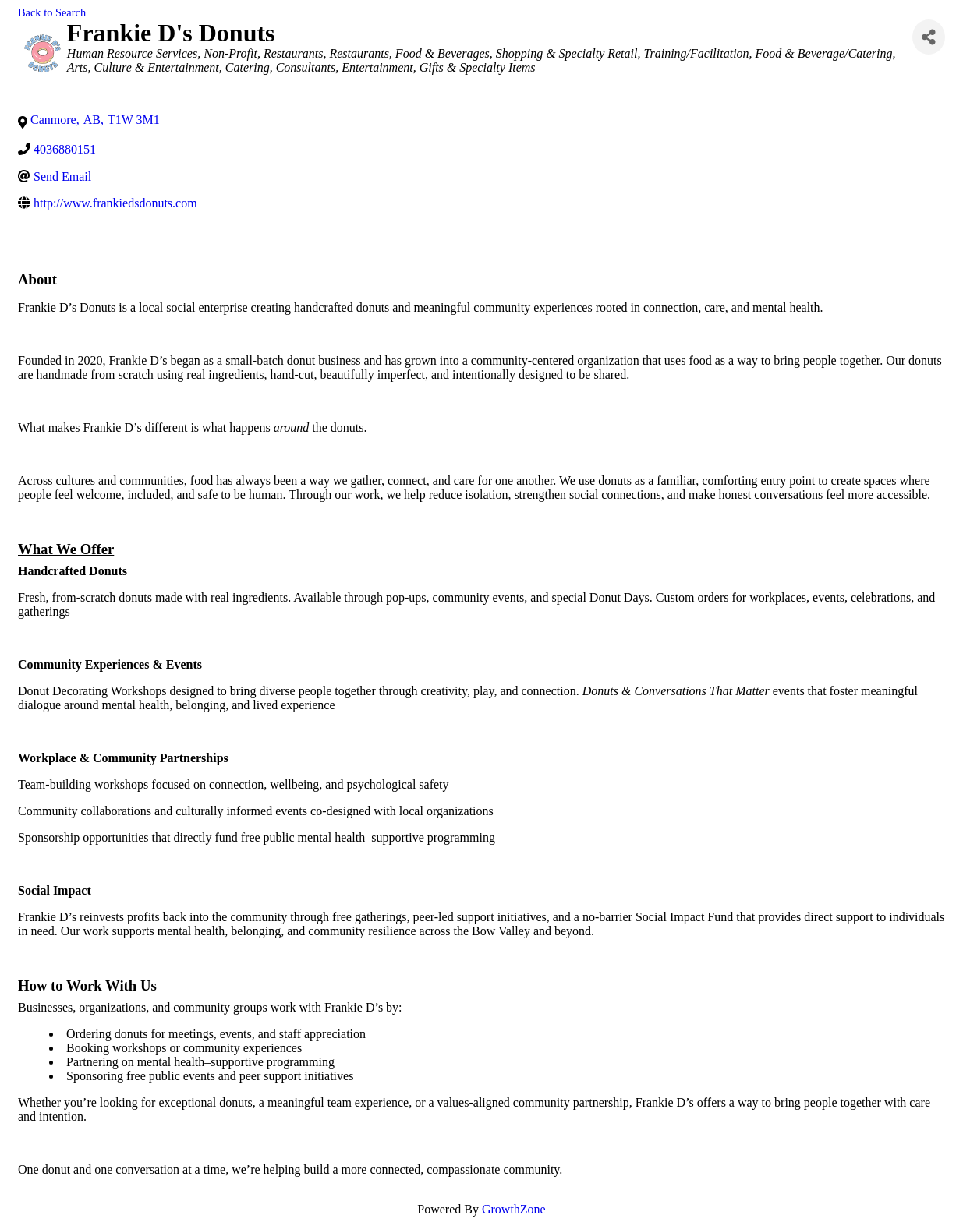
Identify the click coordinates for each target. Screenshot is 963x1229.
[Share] (928, 37)
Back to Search (52, 12)
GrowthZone (514, 1209)
